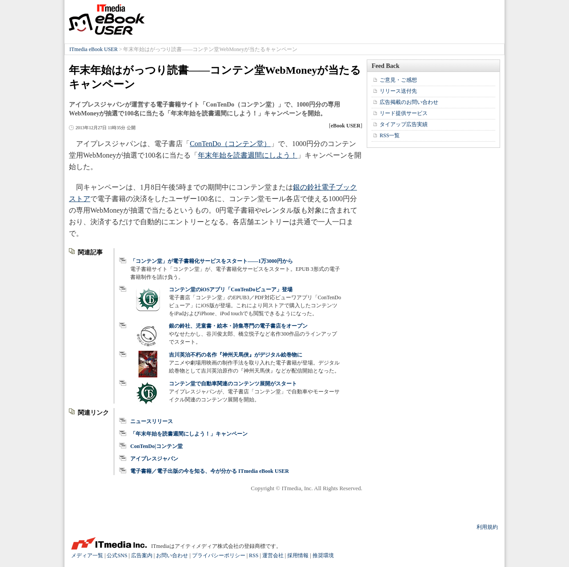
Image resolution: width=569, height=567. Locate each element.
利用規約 (487, 527)
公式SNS (117, 555)
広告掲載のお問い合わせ (409, 102)
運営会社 (273, 555)
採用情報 (298, 555)
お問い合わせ (172, 555)
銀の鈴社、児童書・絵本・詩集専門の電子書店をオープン (238, 326)
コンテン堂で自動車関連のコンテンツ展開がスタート (233, 384)
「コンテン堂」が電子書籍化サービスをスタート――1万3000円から (211, 261)
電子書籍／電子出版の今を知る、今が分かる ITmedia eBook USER (209, 471)
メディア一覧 (87, 555)
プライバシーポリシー (218, 555)
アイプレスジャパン (154, 459)
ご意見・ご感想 (398, 80)
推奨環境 (323, 555)
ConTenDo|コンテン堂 (156, 446)
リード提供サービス (404, 113)
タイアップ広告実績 (404, 124)
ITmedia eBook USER (106, 19)
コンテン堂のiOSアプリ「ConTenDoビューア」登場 (231, 289)
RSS (253, 555)
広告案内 (141, 555)
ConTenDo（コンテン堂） (230, 143)
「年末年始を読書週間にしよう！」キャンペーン (189, 434)
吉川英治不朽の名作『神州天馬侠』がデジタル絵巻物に (235, 355)
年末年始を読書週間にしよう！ (247, 155)
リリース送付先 (398, 91)
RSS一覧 (390, 135)
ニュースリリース (151, 421)
